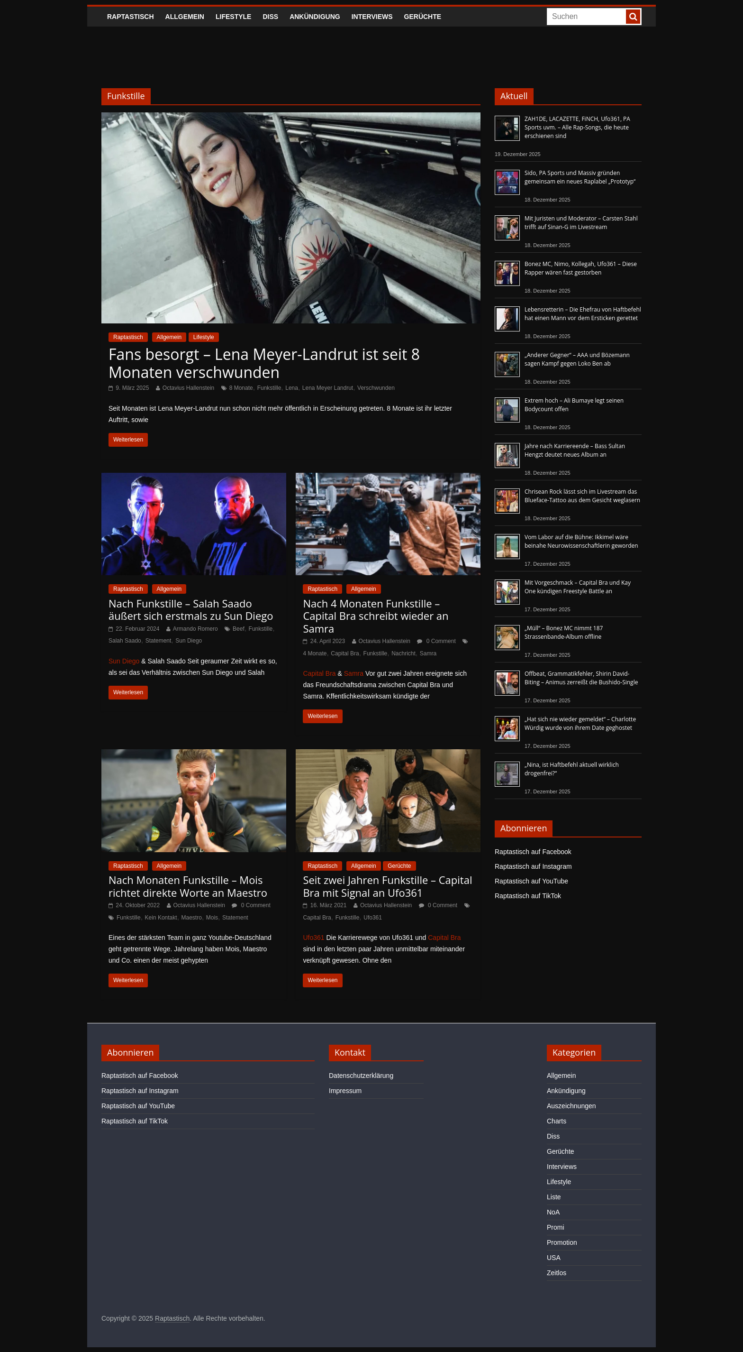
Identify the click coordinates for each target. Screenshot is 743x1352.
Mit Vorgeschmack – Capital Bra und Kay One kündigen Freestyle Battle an (578, 587)
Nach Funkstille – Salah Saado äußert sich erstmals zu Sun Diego (191, 609)
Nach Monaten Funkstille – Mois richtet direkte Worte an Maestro (188, 886)
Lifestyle (233, 16)
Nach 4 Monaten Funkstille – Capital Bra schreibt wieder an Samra (375, 615)
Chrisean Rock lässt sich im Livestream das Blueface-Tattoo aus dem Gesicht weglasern (582, 495)
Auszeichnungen (571, 1106)
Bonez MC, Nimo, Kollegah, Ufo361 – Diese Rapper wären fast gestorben (581, 268)
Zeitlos (556, 1273)
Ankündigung (315, 16)
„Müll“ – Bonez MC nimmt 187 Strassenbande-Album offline (564, 632)
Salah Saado (125, 640)
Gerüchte (423, 16)
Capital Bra (345, 653)
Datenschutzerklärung (361, 1075)
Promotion (562, 1242)
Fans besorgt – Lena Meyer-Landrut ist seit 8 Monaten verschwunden (264, 363)
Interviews (372, 16)
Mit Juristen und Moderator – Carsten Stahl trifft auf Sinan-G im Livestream (581, 222)
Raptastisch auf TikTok (528, 896)
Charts (556, 1121)
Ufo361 (372, 917)
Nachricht (403, 653)
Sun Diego (188, 640)
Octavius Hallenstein (188, 388)
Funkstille (269, 388)
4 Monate (314, 653)
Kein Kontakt (161, 917)
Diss (270, 16)
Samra (428, 653)
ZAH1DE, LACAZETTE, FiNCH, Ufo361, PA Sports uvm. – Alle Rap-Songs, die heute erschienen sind (577, 127)
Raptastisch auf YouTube (531, 881)
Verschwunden (376, 388)
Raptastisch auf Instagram (533, 866)
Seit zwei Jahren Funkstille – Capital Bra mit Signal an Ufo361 (387, 886)
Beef (239, 628)
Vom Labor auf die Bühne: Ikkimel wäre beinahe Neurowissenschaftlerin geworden (581, 541)
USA (554, 1257)
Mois (212, 917)
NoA (553, 1212)
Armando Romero (195, 628)
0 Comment (436, 641)
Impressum (345, 1090)
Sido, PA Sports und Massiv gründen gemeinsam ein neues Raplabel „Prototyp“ (580, 177)
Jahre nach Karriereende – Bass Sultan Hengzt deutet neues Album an (575, 450)
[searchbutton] (633, 16)
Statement (158, 640)
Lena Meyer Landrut (327, 388)
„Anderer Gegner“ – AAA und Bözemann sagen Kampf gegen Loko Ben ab (577, 359)
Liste (554, 1197)
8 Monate (241, 388)
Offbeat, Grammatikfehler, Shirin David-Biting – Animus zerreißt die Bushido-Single (581, 678)
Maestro (191, 917)
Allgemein (184, 16)
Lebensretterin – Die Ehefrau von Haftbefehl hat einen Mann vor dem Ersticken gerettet (583, 313)
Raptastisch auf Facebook (533, 851)
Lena (291, 388)
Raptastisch (130, 16)
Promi (555, 1227)
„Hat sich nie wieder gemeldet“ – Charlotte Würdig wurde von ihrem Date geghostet (580, 723)
